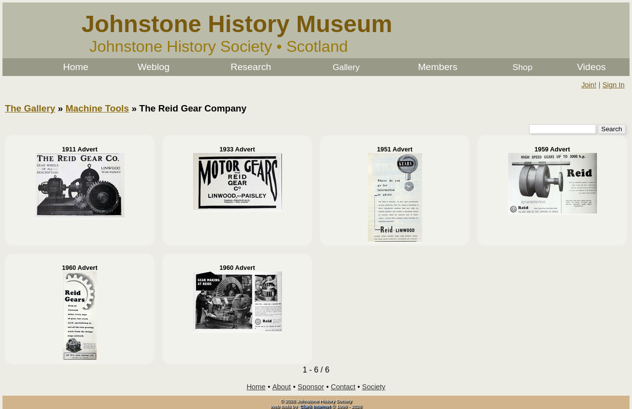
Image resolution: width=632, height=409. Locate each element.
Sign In (613, 85)
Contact (343, 387)
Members (437, 67)
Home (75, 67)
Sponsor (311, 387)
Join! (588, 85)
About (282, 387)
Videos (591, 67)
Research (251, 67)
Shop (522, 67)
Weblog (154, 67)
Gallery (346, 67)
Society (373, 387)
